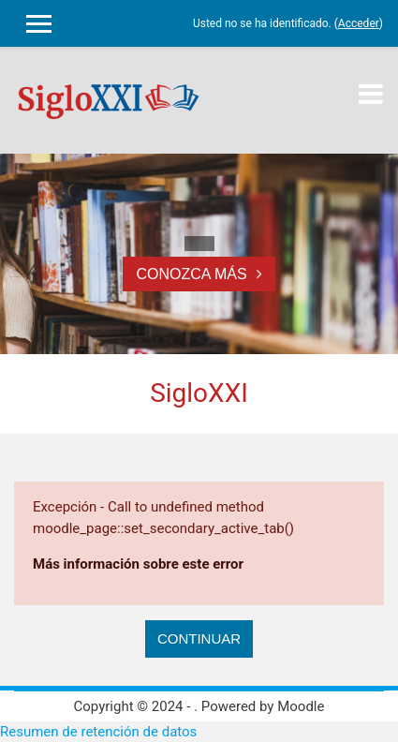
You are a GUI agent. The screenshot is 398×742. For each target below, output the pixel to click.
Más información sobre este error (138, 564)
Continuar (199, 638)
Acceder (358, 23)
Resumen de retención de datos (98, 731)
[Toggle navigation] (371, 93)
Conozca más (191, 274)
